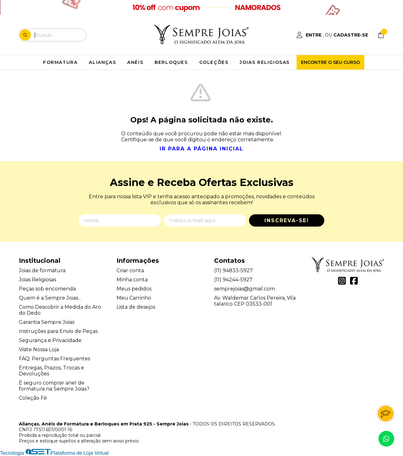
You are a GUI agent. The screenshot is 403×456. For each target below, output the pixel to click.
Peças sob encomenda (47, 289)
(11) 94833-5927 (233, 270)
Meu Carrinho (133, 298)
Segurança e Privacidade (50, 340)
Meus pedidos (133, 289)
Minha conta (132, 280)
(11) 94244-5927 (233, 280)
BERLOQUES (171, 62)
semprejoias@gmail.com (244, 289)
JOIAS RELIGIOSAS (265, 62)
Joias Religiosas (37, 280)
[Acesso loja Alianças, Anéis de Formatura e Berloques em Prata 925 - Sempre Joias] (332, 35)
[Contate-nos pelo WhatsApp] (386, 439)
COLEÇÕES (214, 62)
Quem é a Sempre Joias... (50, 298)
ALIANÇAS (102, 62)
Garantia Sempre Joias (46, 322)
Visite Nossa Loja (39, 349)
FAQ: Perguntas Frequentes (54, 359)
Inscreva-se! (286, 220)
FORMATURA (60, 62)
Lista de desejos (135, 307)
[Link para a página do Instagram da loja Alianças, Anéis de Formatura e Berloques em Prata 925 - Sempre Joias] (342, 280)
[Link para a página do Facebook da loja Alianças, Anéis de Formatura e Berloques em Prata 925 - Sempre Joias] (353, 280)
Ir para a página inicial (201, 149)
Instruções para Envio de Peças (58, 331)
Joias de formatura (42, 270)
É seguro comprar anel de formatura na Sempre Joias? (54, 386)
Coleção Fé (33, 398)
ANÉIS (135, 62)
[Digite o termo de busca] (60, 35)
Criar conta (130, 270)
